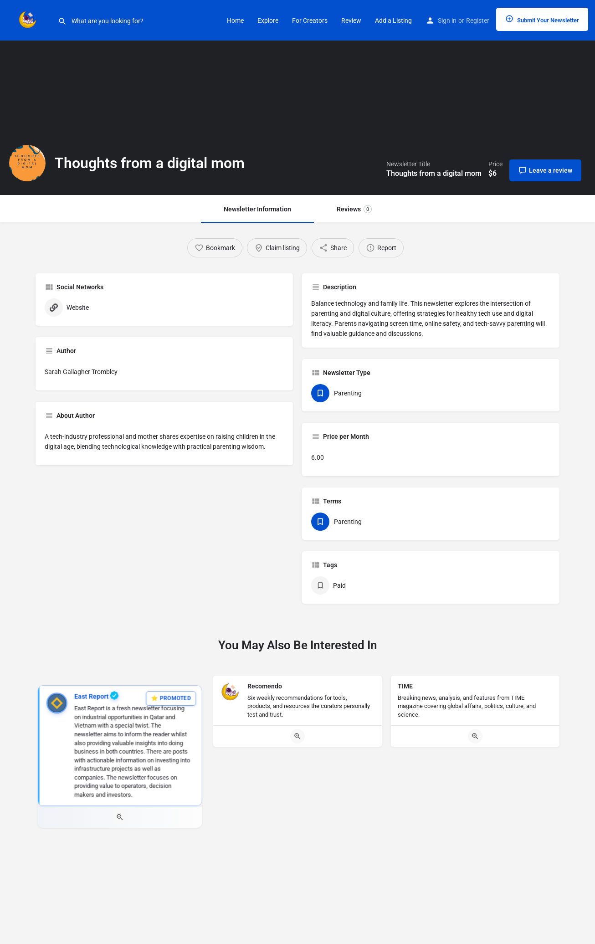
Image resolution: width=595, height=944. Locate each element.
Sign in (447, 20)
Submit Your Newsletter (542, 19)
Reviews (354, 209)
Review (351, 20)
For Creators (310, 20)
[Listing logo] (27, 163)
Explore (267, 20)
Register (477, 20)
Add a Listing (393, 20)
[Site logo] (29, 19)
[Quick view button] (120, 817)
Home (235, 20)
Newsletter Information (257, 209)
